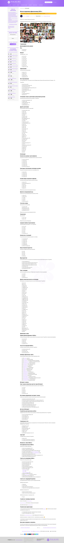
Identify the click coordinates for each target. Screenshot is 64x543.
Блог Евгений (27, 8)
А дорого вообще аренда (12, 60)
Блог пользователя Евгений (26, 531)
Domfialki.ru (26, 360)
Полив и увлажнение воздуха (12, 13)
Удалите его (38, 540)
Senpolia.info (25, 380)
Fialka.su (25, 368)
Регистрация (54, 2)
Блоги (24, 8)
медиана (44, 508)
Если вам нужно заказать (12, 89)
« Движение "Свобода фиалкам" (25, 527)
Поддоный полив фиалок (12, 14)
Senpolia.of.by (25, 374)
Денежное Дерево (11, 26)
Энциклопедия (37, 452)
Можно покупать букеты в (12, 63)
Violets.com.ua (26, 367)
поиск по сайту (27, 474)
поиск (33, 452)
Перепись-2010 (30, 504)
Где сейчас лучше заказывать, (12, 82)
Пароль (13, 38)
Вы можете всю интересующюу (13, 85)
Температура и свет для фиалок (13, 20)
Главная (21, 8)
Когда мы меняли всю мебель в (13, 68)
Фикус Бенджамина (11, 27)
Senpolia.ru (25, 375)
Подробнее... (47, 13)
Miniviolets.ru (25, 373)
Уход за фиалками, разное (12, 22)
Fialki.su (25, 359)
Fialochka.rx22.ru (26, 362)
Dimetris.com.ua (26, 361)
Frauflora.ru (25, 366)
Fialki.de (24, 369)
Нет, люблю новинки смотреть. (13, 55)
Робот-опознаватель (26, 472)
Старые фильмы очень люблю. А (12, 52)
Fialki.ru (25, 358)
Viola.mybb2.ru (25, 377)
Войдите (32, 531)
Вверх (38, 527)
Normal (9, 74)
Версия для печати (23, 502)
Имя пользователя (13, 34)
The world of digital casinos (12, 78)
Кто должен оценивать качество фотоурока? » (49, 527)
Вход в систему (48, 2)
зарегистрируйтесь (37, 531)
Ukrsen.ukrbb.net (26, 376)
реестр (33, 451)
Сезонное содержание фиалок (13, 21)
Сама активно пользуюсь (12, 93)
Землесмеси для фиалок (12, 12)
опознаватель (36, 451)
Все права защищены (19, 539)
